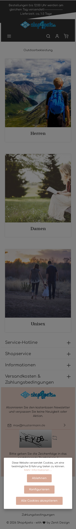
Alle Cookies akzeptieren (39, 500)
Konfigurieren (39, 489)
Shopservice (18, 353)
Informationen (20, 365)
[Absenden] (64, 425)
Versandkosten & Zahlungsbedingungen (29, 379)
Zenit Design (60, 522)
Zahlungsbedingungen (38, 514)
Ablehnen (39, 478)
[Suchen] (48, 36)
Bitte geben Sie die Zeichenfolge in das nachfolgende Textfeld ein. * (38, 456)
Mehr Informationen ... (38, 470)
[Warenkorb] (66, 36)
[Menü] (9, 36)
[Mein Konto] (57, 36)
